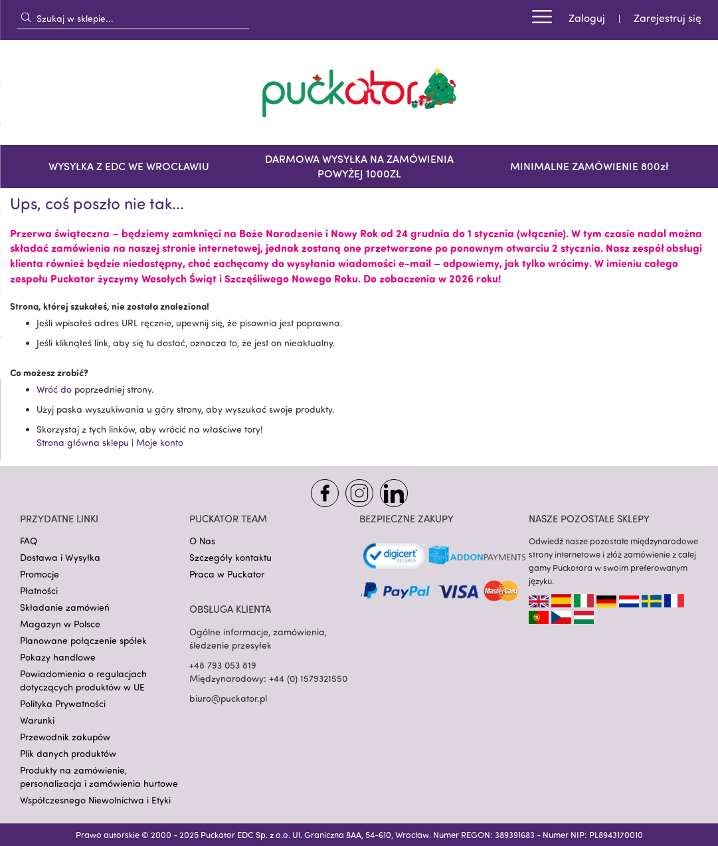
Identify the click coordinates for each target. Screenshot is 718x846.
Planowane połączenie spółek (83, 640)
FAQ (28, 540)
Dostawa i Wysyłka (60, 557)
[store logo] (359, 92)
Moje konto (159, 442)
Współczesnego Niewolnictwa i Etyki (95, 799)
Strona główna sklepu (83, 442)
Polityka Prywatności (63, 703)
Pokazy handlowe (58, 657)
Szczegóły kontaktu (230, 557)
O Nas (202, 540)
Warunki (37, 720)
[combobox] (133, 18)
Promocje (39, 574)
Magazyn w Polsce (60, 623)
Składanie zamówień (65, 607)
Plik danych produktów (68, 753)
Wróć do (54, 389)
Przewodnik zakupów (65, 736)
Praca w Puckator (226, 574)
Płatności (39, 590)
